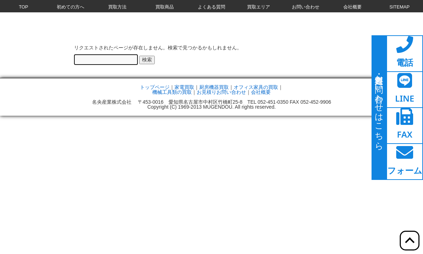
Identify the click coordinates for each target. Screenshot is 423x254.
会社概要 (261, 92)
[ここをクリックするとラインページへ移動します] (404, 89)
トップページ (155, 87)
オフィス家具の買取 (256, 87)
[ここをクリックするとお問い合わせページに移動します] (379, 107)
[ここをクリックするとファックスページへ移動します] (404, 125)
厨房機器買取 (214, 87)
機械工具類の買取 (172, 92)
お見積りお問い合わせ (221, 92)
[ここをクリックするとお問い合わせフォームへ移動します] (404, 161)
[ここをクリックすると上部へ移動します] (409, 240)
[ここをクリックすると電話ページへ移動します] (404, 53)
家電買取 (184, 87)
